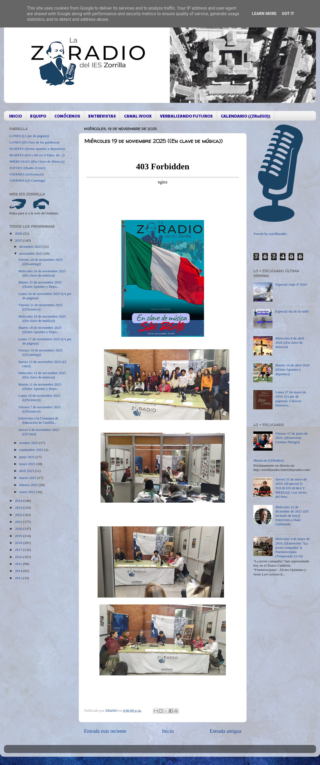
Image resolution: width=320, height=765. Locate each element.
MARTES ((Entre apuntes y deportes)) (37, 149)
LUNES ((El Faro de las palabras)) (34, 142)
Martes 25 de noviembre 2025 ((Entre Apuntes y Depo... (40, 284)
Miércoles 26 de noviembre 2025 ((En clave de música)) (42, 273)
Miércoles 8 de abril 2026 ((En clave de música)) (289, 342)
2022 (19, 515)
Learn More (264, 13)
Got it (288, 13)
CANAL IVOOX (138, 116)
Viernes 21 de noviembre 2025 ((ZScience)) (40, 307)
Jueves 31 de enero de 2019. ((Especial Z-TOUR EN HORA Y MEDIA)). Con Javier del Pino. (291, 488)
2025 (19, 240)
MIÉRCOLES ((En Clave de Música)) (37, 161)
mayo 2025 (27, 464)
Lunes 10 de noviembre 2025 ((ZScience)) (39, 398)
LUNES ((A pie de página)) (29, 136)
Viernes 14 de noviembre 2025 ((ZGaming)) (40, 352)
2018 (19, 543)
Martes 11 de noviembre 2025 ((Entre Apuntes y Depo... (39, 386)
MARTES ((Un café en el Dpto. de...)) (37, 155)
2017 (19, 550)
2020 (19, 529)
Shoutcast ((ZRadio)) (268, 460)
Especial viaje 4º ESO (291, 284)
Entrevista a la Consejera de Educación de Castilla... (38, 420)
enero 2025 (27, 492)
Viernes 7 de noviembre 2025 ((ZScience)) (39, 409)
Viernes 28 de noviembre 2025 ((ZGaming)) (40, 262)
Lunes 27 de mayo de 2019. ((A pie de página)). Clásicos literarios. (290, 398)
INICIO (15, 116)
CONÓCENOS (67, 116)
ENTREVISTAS (102, 116)
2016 (19, 557)
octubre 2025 (29, 443)
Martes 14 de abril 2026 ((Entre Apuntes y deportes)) (292, 369)
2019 (19, 536)
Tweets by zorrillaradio (270, 234)
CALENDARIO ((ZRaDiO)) (245, 116)
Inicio (168, 731)
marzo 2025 (28, 478)
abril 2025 (27, 471)
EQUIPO (38, 116)
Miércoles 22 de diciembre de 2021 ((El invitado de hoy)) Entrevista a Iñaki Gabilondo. (292, 515)
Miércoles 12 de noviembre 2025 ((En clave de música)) (42, 375)
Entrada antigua (225, 731)
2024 (19, 501)
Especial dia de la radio (292, 311)
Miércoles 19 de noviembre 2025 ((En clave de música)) (42, 318)
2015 (19, 564)
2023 (19, 508)
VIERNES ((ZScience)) (26, 174)
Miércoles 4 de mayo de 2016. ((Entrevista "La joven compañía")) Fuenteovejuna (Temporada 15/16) (292, 547)
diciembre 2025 (31, 247)
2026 (19, 233)
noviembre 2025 (31, 253)
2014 (19, 571)
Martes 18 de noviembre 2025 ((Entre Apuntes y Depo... (40, 330)
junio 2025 (27, 457)
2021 (19, 522)
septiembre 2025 (31, 450)
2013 (19, 578)
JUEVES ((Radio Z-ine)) (27, 168)
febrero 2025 (29, 485)
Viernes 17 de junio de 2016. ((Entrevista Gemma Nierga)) (291, 437)
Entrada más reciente (105, 731)
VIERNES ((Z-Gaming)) (27, 180)
